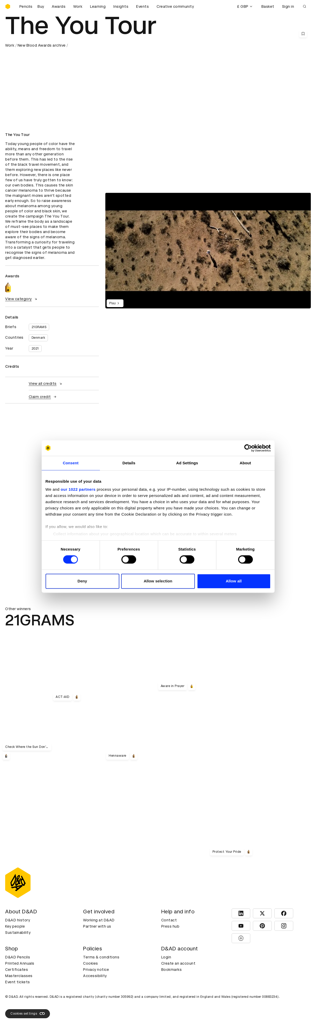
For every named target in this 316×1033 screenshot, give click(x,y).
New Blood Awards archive (42, 45)
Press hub (170, 926)
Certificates (16, 969)
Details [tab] (128, 463)
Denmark (38, 337)
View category (21, 298)
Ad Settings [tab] (187, 463)
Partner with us (97, 926)
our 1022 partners (78, 489)
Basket (267, 6)
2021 (35, 348)
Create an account (178, 963)
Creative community (175, 6)
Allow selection (158, 581)
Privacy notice (96, 969)
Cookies (90, 963)
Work (77, 6)
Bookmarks (171, 969)
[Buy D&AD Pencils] (31, 6)
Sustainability (18, 932)
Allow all (234, 581)
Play (115, 303)
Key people (15, 926)
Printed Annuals (19, 963)
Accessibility (95, 976)
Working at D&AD (99, 920)
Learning (98, 6)
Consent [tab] (71, 463)
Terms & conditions (101, 957)
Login (166, 957)
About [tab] (245, 463)
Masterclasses (19, 976)
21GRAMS (39, 327)
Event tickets (17, 982)
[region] (208, 250)
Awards (58, 6)
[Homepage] (7, 6)
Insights (120, 6)
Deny (82, 581)
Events (142, 6)
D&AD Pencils (17, 957)
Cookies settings (27, 1013)
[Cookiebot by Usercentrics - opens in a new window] (248, 448)
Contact (169, 920)
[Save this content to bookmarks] (303, 34)
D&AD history (17, 920)
